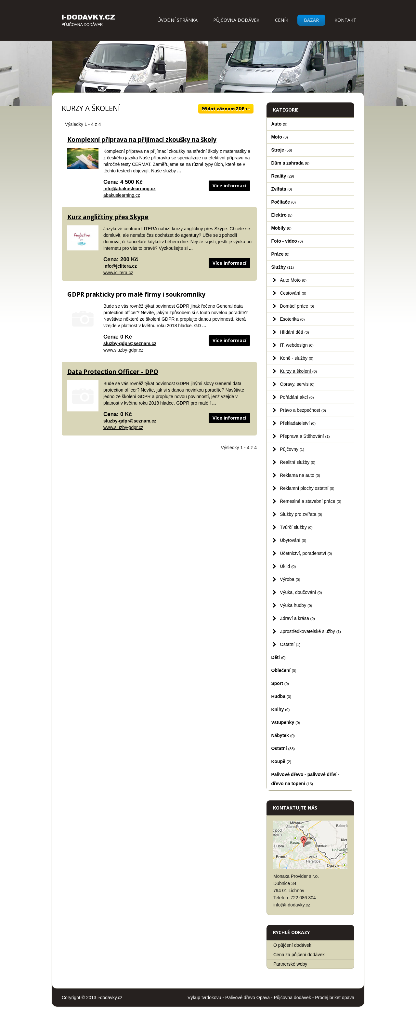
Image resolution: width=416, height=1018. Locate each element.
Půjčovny (292, 449)
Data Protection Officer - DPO (112, 372)
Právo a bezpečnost (303, 410)
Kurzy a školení (298, 371)
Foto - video (287, 241)
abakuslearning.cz (121, 195)
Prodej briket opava (334, 997)
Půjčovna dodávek (236, 20)
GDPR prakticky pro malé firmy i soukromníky (136, 294)
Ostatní (290, 644)
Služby (282, 267)
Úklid (288, 566)
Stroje (281, 150)
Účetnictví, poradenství (306, 553)
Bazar (311, 20)
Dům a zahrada (290, 163)
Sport (280, 683)
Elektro (281, 215)
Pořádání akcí (297, 397)
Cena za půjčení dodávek (299, 954)
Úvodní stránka (178, 20)
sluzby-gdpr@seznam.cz (129, 343)
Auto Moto (293, 280)
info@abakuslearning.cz (129, 188)
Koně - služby (296, 358)
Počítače (283, 202)
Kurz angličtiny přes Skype (108, 217)
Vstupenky (285, 722)
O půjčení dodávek (292, 945)
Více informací (229, 185)
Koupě (281, 761)
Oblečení (283, 670)
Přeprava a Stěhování (305, 436)
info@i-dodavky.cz (291, 904)
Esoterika (292, 319)
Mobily (281, 228)
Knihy (280, 709)
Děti (278, 657)
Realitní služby (297, 462)
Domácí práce (297, 306)
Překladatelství (298, 423)
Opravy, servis (297, 384)
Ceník (281, 20)
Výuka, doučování (301, 592)
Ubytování (293, 540)
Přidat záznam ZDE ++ (226, 109)
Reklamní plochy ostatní (307, 488)
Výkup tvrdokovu (204, 997)
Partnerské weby (290, 964)
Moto (279, 137)
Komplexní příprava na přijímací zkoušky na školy (141, 139)
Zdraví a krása (297, 618)
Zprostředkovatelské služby (310, 631)
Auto (279, 124)
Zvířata (281, 189)
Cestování (293, 293)
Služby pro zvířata (301, 514)
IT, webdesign (297, 345)
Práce (280, 254)
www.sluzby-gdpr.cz (123, 350)
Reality (282, 176)
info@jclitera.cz (120, 266)
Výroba (290, 579)
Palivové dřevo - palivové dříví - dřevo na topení (305, 779)
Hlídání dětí (294, 332)
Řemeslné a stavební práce (310, 501)
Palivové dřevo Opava (247, 997)
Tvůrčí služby (296, 527)
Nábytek (283, 735)
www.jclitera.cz (118, 272)
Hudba (281, 696)
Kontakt (345, 20)
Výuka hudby (296, 605)
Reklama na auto (300, 475)
